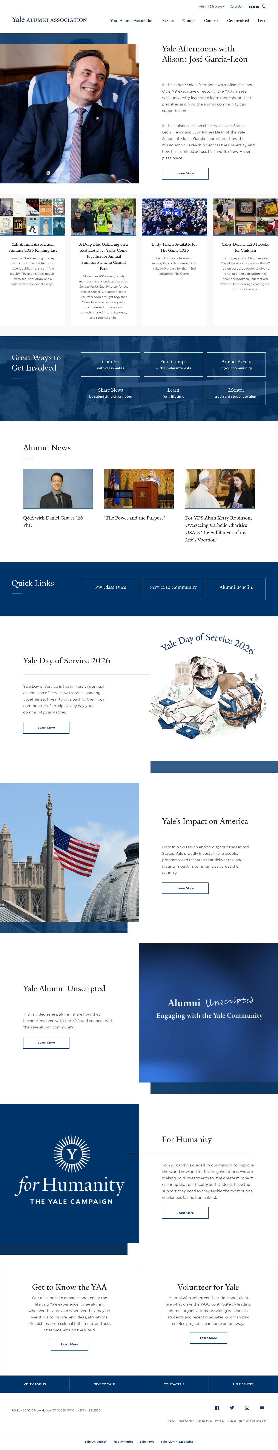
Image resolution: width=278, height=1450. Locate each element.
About (171, 1420)
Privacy (219, 1420)
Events (168, 20)
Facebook (218, 1407)
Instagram (248, 1407)
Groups (188, 20)
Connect (211, 20)
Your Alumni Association (132, 20)
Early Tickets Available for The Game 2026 (174, 247)
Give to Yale (104, 1384)
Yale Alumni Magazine (177, 1441)
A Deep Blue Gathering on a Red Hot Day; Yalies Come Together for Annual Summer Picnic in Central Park (103, 256)
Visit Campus (35, 1384)
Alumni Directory (211, 6)
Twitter (233, 1407)
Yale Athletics (123, 1441)
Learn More (192, 174)
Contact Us (174, 1384)
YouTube (263, 1407)
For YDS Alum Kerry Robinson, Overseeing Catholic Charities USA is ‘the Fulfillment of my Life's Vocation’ (218, 529)
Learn (263, 20)
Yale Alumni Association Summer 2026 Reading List (32, 247)
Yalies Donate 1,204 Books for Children (245, 247)
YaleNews (147, 1441)
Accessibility (204, 1420)
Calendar (236, 6)
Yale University (95, 1441)
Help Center (243, 1384)
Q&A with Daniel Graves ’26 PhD (53, 521)
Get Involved (238, 20)
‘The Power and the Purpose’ (134, 518)
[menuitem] (217, 1407)
